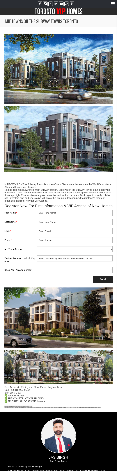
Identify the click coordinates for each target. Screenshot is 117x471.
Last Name (10, 221)
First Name (10, 212)
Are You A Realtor (14, 249)
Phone (8, 240)
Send (101, 279)
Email (7, 230)
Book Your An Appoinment (18, 269)
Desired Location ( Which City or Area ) (19, 260)
